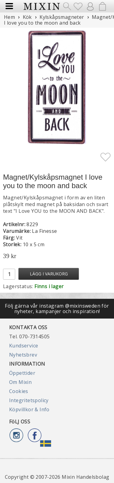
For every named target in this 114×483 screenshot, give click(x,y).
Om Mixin (20, 382)
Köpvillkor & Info (29, 409)
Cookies (18, 391)
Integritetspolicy (29, 400)
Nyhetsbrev (23, 354)
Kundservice (23, 345)
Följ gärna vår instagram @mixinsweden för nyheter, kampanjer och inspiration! (57, 308)
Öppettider (22, 373)
